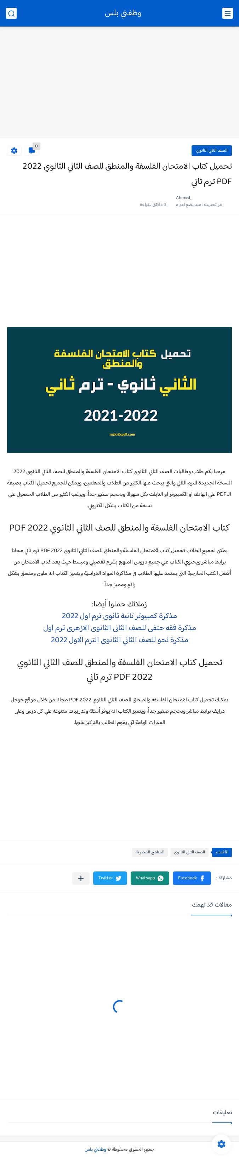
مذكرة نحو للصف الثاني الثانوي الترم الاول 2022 (119, 640)
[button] (192, 878)
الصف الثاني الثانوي (211, 151)
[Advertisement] (119, 83)
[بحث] (11, 13)
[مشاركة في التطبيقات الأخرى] (81, 878)
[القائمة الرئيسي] (227, 13)
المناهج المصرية (150, 852)
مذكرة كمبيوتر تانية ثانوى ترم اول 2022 (119, 616)
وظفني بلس (123, 13)
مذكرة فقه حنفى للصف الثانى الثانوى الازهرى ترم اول (119, 628)
